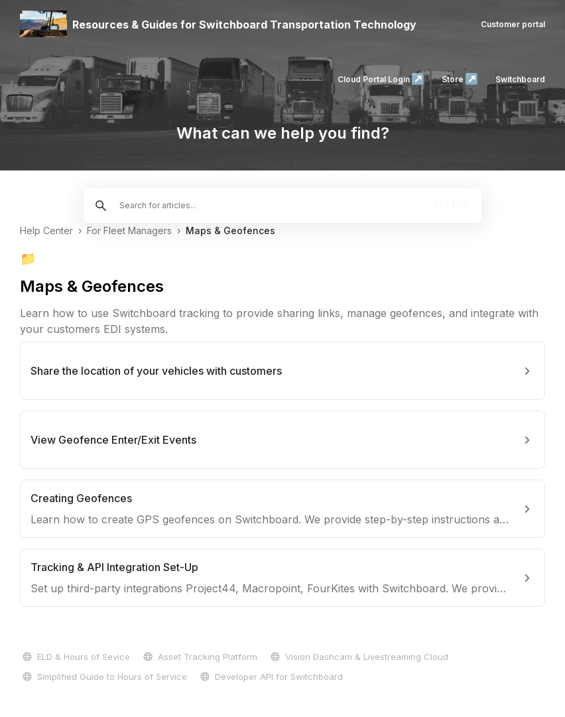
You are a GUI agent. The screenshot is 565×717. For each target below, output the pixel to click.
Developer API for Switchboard (270, 676)
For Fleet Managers (129, 230)
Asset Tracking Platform (199, 656)
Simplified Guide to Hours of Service (103, 676)
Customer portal (513, 24)
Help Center (46, 230)
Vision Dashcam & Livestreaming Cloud (358, 656)
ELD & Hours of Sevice (75, 656)
